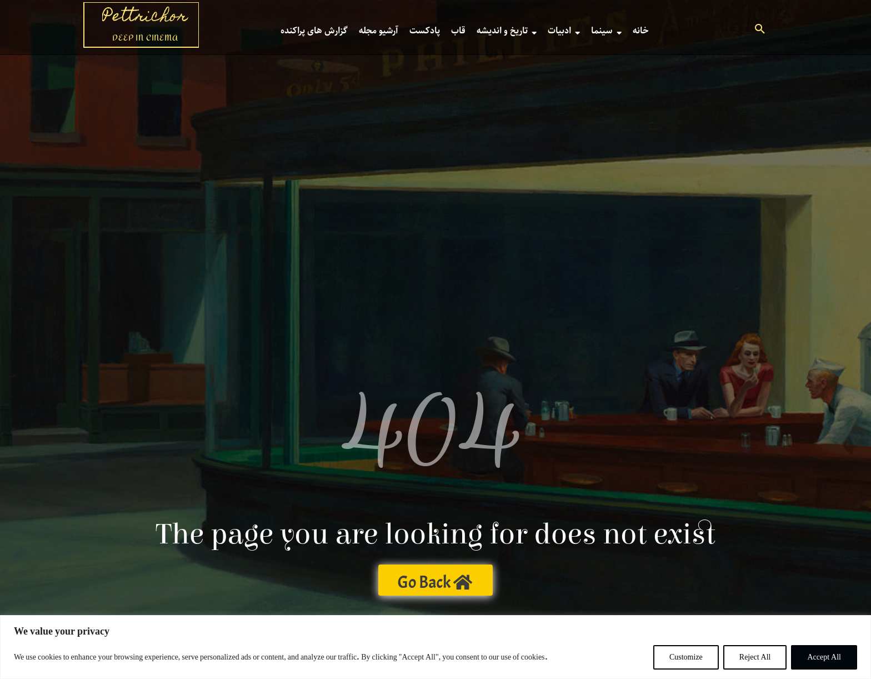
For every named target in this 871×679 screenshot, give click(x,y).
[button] (759, 30)
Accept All (824, 657)
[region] (435, 647)
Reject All (755, 657)
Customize (686, 657)
